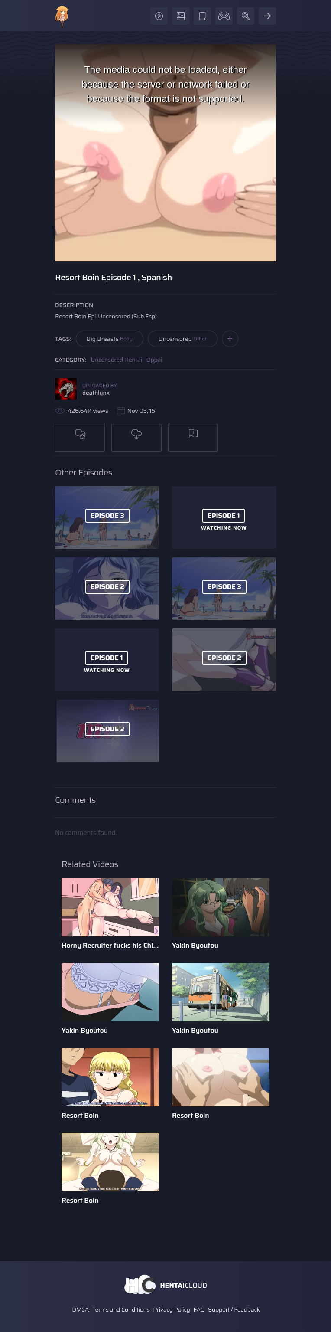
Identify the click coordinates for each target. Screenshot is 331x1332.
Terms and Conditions (120, 1309)
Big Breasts (110, 339)
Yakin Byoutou (195, 945)
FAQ (199, 1309)
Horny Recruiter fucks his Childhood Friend (110, 945)
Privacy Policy (171, 1309)
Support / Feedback (234, 1309)
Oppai (154, 359)
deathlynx (96, 392)
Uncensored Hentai (116, 359)
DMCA (80, 1309)
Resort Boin (80, 1115)
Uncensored (183, 339)
